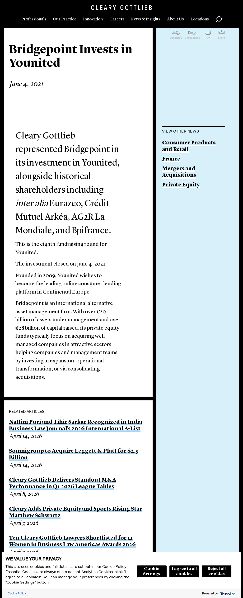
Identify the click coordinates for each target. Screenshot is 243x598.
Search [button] (218, 19)
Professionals (33, 19)
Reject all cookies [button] (216, 571)
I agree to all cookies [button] (184, 571)
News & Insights (145, 19)
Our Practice (64, 19)
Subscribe (176, 37)
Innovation (93, 19)
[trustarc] (227, 593)
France (171, 159)
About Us (175, 19)
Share (221, 37)
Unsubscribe (192, 37)
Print (207, 37)
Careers (117, 19)
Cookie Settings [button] (151, 571)
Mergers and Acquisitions (179, 172)
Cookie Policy (17, 593)
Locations (200, 19)
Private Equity (181, 185)
